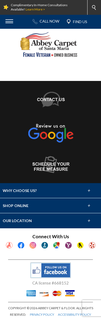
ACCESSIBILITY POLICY (74, 314)
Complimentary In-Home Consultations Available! (39, 7)
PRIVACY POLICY (42, 314)
